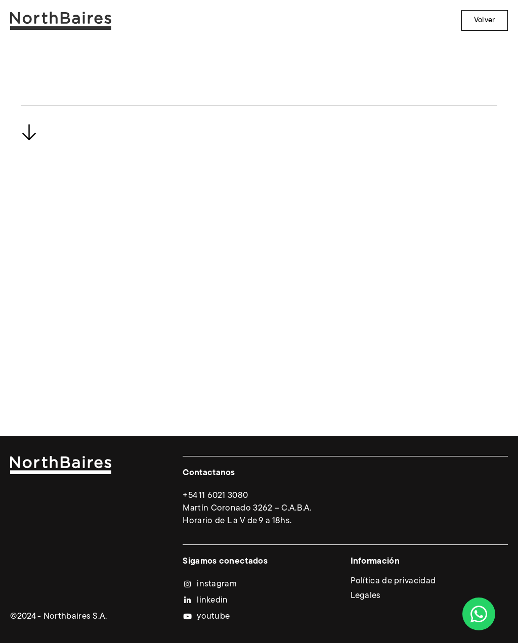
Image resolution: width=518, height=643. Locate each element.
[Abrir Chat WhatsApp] (478, 614)
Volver (484, 20)
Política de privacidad (393, 581)
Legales (366, 595)
